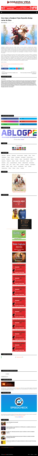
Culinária (12, 157)
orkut (10, 164)
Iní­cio (29, 454)
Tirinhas (9, 168)
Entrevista (16, 159)
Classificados (4, 157)
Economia (3, 159)
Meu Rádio (3, 164)
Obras (7, 164)
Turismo (18, 168)
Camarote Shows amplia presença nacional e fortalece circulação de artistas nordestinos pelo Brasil (20, 437)
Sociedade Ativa (20, 166)
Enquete (12, 159)
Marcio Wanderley (4, 22)
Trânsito (13, 168)
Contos (8, 157)
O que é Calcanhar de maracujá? (12, 422)
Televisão (29, 166)
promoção (22, 164)
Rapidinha (3, 166)
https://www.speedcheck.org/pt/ (19, 415)
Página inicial (3, 15)
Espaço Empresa (33, 159)
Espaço (21, 159)
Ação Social (3, 155)
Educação (7, 159)
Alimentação (14, 155)
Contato (35, 454)
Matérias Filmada (25, 162)
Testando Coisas (4, 168)
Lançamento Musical (13, 162)
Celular (30, 155)
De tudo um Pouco (30, 157)
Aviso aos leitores (20, 155)
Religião (7, 166)
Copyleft (2, 447)
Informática (3, 162)
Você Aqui (22, 168)
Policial (14, 164)
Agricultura (8, 155)
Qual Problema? (32, 164)
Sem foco (15, 166)
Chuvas (33, 155)
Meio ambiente (31, 162)
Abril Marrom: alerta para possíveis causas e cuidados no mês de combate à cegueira (20, 432)
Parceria (32, 454)
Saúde (11, 166)
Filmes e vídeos (8, 15)
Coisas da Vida (19, 357)
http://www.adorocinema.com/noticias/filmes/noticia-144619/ (12, 63)
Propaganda (27, 164)
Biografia (25, 155)
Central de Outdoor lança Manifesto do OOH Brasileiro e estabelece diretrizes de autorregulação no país (21, 427)
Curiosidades (17, 157)
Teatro (26, 166)
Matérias (19, 162)
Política (18, 164)
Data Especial (23, 157)
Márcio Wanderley (10, 454)
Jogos (8, 162)
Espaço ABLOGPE (26, 159)
